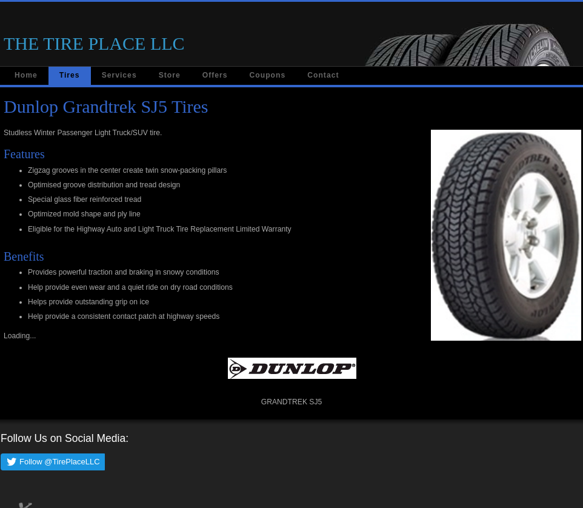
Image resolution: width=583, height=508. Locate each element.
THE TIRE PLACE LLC (94, 43)
